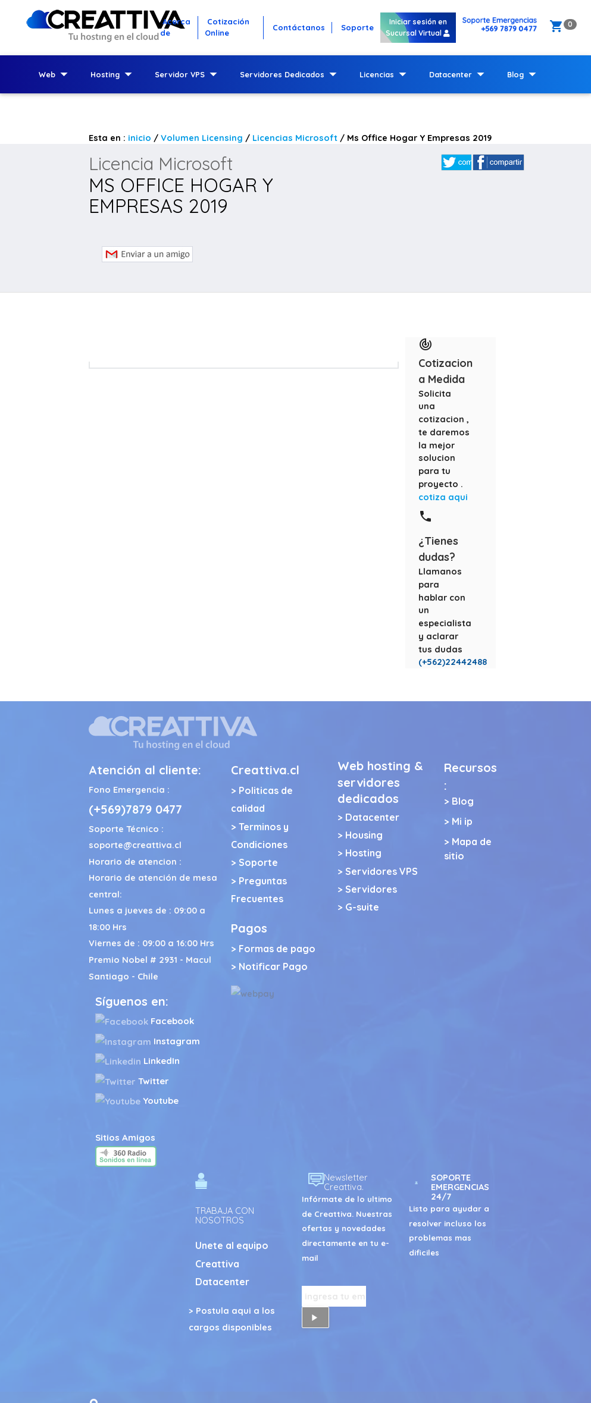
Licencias (385, 74)
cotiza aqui (443, 497)
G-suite (362, 907)
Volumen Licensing (202, 137)
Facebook (144, 1021)
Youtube (137, 1100)
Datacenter (459, 74)
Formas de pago (277, 949)
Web (56, 74)
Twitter (132, 1081)
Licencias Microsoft (294, 137)
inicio (139, 137)
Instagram (147, 1041)
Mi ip (462, 821)
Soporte (258, 862)
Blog (524, 74)
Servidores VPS (381, 871)
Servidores (371, 889)
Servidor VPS (188, 74)
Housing (364, 835)
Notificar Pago (273, 966)
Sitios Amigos (125, 1137)
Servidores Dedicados (291, 74)
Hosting (113, 74)
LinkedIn (137, 1060)
